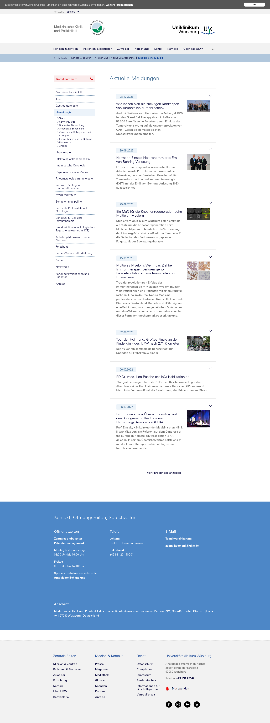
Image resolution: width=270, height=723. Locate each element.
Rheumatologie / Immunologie (74, 178)
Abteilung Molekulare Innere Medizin (73, 238)
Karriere (60, 260)
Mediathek (102, 675)
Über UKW (60, 691)
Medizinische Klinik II (150, 57)
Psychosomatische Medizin (72, 172)
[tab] (164, 116)
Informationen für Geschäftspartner (148, 687)
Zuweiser (59, 675)
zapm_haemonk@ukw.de (182, 545)
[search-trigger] (213, 48)
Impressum (144, 675)
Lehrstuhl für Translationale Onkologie (72, 209)
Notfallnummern (74, 79)
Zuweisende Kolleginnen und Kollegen (74, 133)
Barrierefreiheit (146, 680)
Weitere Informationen (119, 4)
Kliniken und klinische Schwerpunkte (115, 57)
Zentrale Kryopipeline (69, 201)
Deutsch (65, 12)
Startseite (61, 57)
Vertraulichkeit (146, 694)
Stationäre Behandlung (71, 125)
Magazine (101, 669)
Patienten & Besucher (67, 669)
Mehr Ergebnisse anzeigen (164, 472)
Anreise (63, 146)
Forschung (62, 246)
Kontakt (100, 691)
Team (59, 99)
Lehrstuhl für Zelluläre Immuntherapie (69, 219)
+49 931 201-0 (185, 678)
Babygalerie (61, 697)
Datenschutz (145, 664)
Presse (99, 664)
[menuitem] (66, 11)
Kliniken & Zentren (81, 57)
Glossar (100, 680)
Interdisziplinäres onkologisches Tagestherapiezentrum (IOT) (75, 229)
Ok (254, 4)
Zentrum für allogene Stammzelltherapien (68, 186)
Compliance (144, 669)
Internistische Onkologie (71, 165)
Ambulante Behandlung (71, 128)
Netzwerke (64, 142)
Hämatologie (63, 112)
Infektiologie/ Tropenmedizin (73, 159)
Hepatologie (63, 152)
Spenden (101, 686)
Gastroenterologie (67, 105)
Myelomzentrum (66, 194)
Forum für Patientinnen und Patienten (72, 275)
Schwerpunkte (66, 121)
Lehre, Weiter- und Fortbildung (75, 139)
